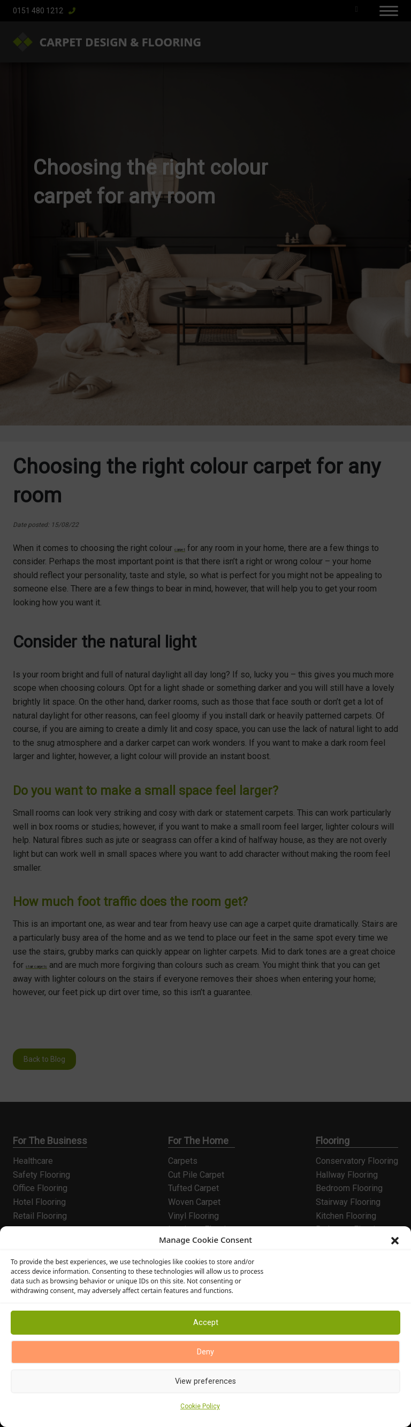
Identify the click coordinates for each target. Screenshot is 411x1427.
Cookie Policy (200, 1406)
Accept (205, 1323)
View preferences (205, 1381)
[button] (395, 1239)
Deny (205, 1352)
